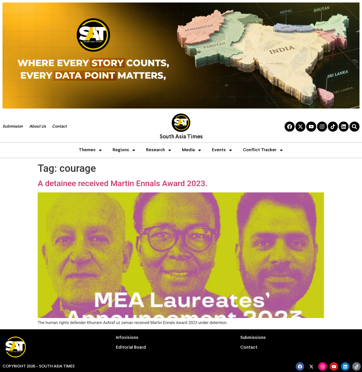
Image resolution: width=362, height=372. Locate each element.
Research (159, 150)
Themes (91, 150)
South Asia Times (181, 137)
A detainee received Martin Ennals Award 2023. (122, 183)
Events (222, 150)
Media (192, 150)
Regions (124, 150)
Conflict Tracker (263, 150)
